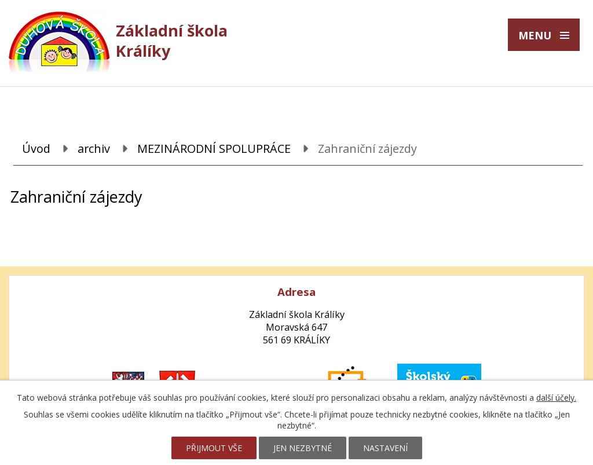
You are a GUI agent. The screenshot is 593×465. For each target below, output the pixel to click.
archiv (94, 148)
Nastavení (385, 447)
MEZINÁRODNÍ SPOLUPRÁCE (214, 148)
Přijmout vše (214, 447)
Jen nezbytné (302, 447)
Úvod (36, 148)
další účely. (556, 397)
